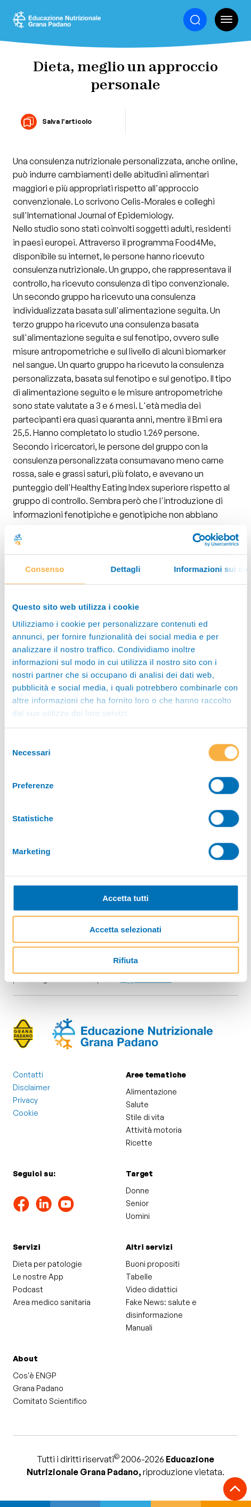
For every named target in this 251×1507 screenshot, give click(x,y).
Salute (137, 1104)
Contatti (28, 1074)
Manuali (139, 1327)
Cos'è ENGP (34, 1375)
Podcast (28, 1289)
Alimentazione (151, 1091)
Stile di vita (145, 1117)
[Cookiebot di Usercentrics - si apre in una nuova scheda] (192, 539)
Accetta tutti (125, 898)
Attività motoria (154, 1129)
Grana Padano (38, 1388)
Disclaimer (31, 1087)
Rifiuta (125, 960)
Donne (137, 1190)
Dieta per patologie (47, 1263)
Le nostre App (38, 1276)
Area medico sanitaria (52, 1302)
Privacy (25, 1100)
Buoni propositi (153, 1263)
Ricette (139, 1142)
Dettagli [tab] (126, 569)
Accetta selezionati (125, 928)
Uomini (138, 1215)
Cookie (25, 1112)
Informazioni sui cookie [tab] (210, 569)
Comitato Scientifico (50, 1400)
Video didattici (151, 1289)
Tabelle (139, 1276)
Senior (137, 1203)
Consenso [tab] (44, 569)
